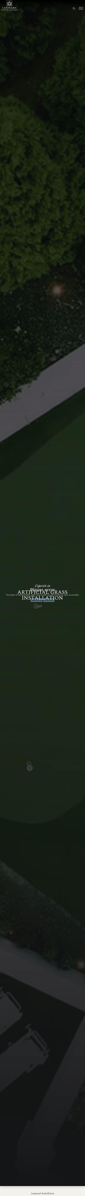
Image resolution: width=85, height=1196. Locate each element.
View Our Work (41, 487)
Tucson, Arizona (42, 1162)
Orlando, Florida (70, 1166)
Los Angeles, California (70, 1162)
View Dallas (20, 1083)
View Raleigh (20, 1018)
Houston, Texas (70, 1174)
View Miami (20, 889)
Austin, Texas (14, 1174)
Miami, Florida (42, 1166)
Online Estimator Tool (28, 589)
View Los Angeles (20, 830)
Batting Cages (67, 236)
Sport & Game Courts (33, 236)
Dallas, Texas (42, 1174)
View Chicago (20, 954)
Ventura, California (15, 1166)
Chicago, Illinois (14, 1170)
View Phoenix (20, 766)
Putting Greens (49, 238)
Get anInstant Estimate (21, 1147)
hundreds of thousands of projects (16, 108)
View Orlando (63, 889)
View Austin (62, 1018)
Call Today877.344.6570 (21, 1131)
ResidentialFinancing (64, 1147)
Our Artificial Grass (41, 412)
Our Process (41, 118)
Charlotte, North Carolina (42, 1170)
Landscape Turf (49, 220)
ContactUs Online (64, 1131)
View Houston (62, 1083)
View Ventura (63, 830)
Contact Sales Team (55, 589)
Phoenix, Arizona (15, 1162)
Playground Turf (30, 220)
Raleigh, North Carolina (70, 1170)
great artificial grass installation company (48, 92)
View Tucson (62, 766)
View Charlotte (62, 954)
